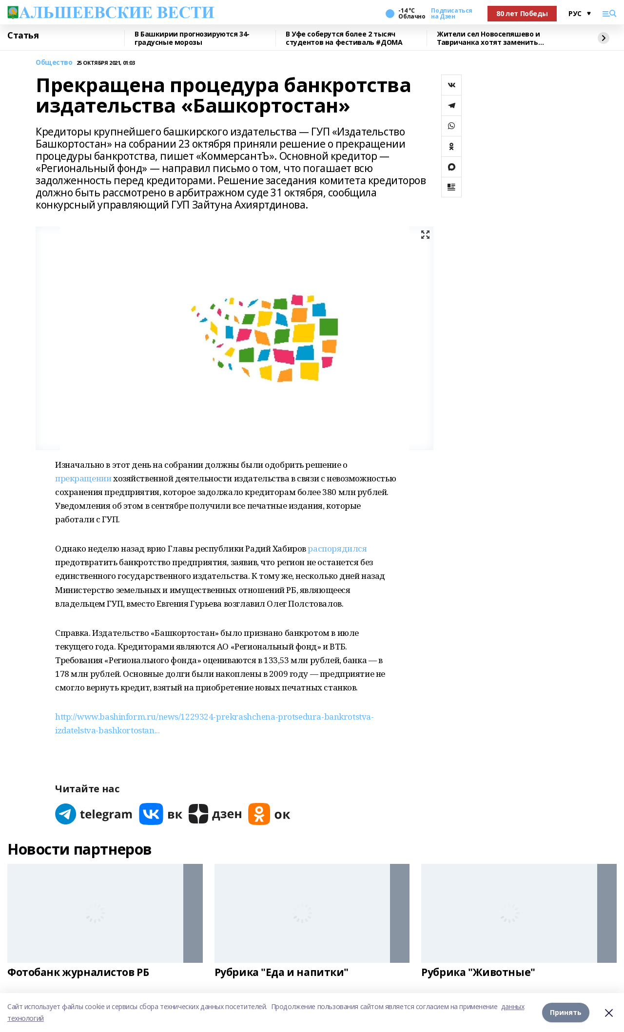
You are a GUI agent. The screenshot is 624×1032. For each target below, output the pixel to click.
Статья (23, 35)
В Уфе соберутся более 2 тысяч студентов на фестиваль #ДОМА (344, 38)
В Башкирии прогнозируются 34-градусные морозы (192, 38)
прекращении (83, 478)
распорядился (337, 548)
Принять (566, 1012)
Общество (54, 62)
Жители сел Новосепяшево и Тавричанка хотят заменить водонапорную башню (488, 38)
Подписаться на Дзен (451, 13)
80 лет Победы (522, 13)
